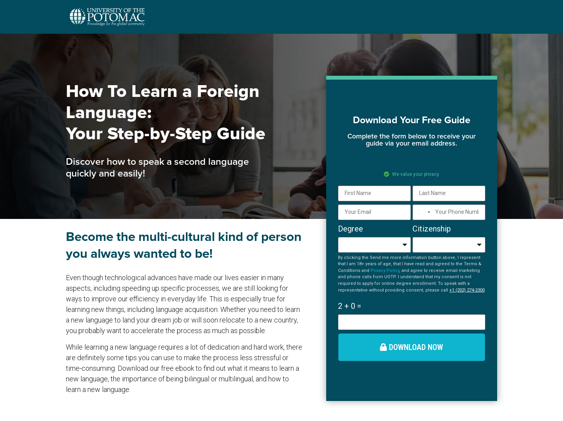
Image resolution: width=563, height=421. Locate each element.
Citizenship (431, 228)
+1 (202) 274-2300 (467, 290)
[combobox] (423, 212)
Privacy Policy (384, 270)
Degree (350, 228)
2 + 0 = (349, 306)
